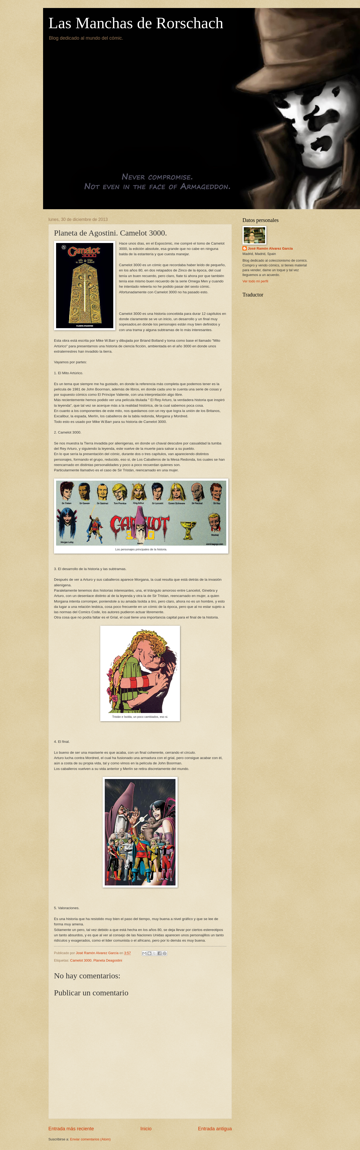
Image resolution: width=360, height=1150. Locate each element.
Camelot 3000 (80, 960)
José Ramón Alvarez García (270, 248)
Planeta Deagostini (107, 960)
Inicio (146, 1128)
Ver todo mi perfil (255, 281)
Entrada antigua (215, 1128)
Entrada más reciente (71, 1128)
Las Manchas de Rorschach (135, 23)
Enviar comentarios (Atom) (90, 1139)
